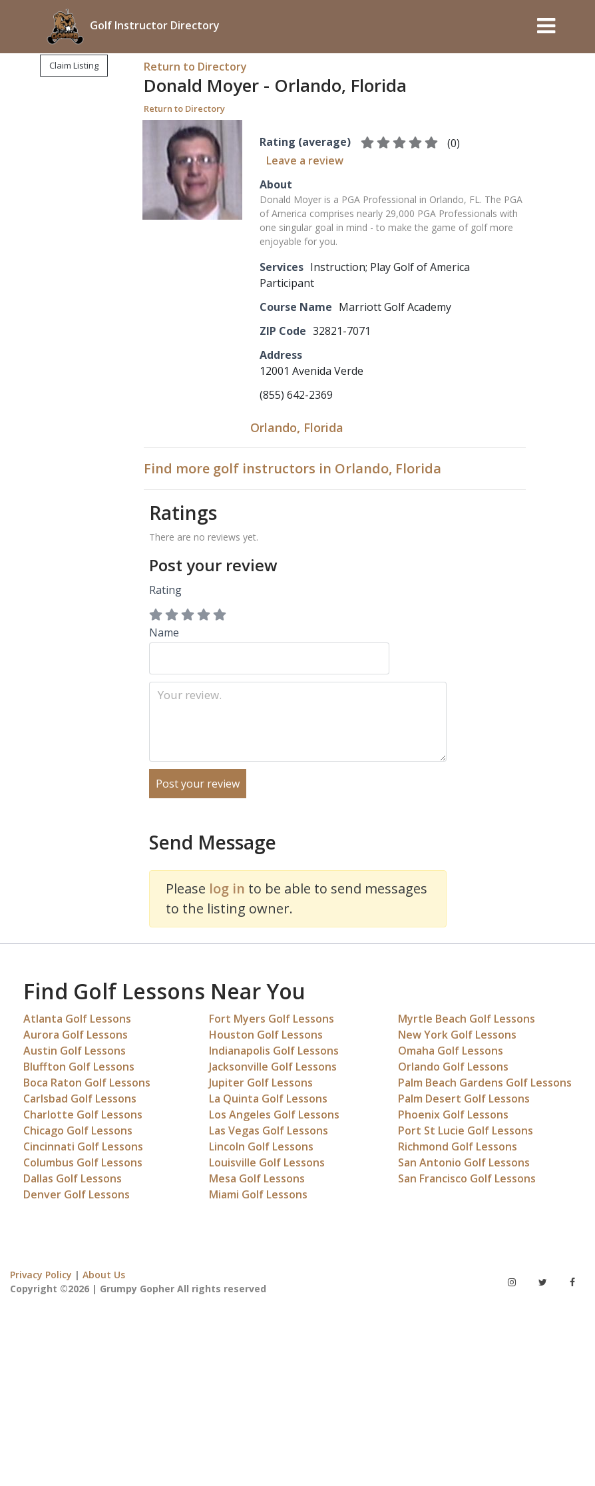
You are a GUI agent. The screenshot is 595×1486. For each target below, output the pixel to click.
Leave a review (304, 160)
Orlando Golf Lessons (453, 1066)
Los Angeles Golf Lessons (274, 1114)
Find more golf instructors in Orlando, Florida (292, 468)
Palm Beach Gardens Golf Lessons (485, 1082)
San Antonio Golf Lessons (464, 1162)
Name (269, 649)
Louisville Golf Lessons (267, 1162)
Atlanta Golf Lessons (77, 1018)
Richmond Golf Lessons (457, 1146)
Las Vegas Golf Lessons (268, 1130)
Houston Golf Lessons (266, 1034)
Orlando (273, 427)
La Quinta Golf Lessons (268, 1098)
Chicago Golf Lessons (77, 1130)
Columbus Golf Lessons (82, 1162)
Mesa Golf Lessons (257, 1178)
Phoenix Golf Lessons (453, 1114)
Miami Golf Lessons (258, 1194)
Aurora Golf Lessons (75, 1034)
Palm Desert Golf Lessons (464, 1098)
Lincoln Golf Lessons (261, 1146)
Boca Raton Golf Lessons (86, 1082)
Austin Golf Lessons (74, 1050)
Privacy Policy (41, 1274)
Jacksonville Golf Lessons (273, 1066)
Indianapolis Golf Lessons (274, 1050)
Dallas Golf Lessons (72, 1178)
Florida (323, 427)
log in (227, 888)
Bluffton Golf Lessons (78, 1066)
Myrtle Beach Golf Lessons (466, 1018)
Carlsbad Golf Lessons (79, 1098)
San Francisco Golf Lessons (467, 1178)
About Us (104, 1274)
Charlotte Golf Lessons (82, 1114)
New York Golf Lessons (457, 1034)
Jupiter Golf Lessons (261, 1082)
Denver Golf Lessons (76, 1194)
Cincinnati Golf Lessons (83, 1146)
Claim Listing (74, 65)
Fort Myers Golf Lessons (271, 1018)
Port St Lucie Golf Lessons (465, 1130)
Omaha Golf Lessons (450, 1050)
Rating (165, 590)
